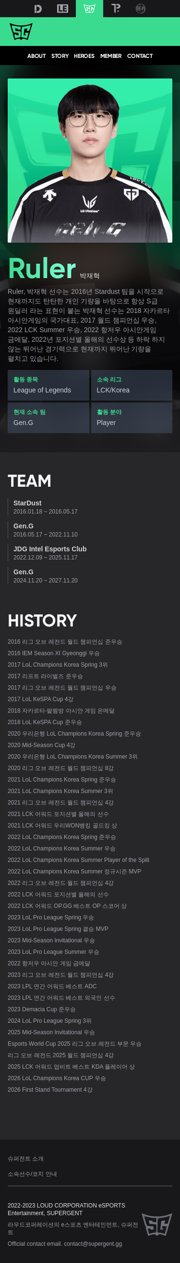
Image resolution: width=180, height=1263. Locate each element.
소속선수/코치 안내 (32, 1174)
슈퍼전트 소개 (26, 1158)
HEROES (84, 56)
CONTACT (140, 56)
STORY (60, 56)
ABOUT (36, 56)
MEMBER (110, 56)
